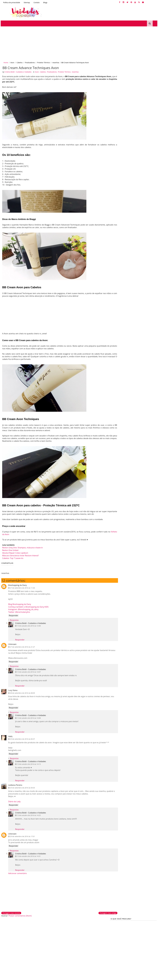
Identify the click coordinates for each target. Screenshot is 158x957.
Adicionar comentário (17, 875)
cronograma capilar (126, 112)
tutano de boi (143, 141)
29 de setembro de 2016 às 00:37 (21, 738)
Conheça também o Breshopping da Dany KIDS (28, 606)
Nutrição (149, 116)
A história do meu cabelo (120, 145)
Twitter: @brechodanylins (19, 611)
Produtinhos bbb (48, 936)
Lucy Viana (12, 689)
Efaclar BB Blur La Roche (89, 932)
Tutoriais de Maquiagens (120, 137)
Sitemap (26, 2)
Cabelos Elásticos (128, 129)
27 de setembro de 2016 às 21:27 (21, 646)
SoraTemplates (11, 954)
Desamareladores (9, 932)
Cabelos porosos (139, 125)
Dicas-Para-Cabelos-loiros (121, 116)
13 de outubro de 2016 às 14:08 (28, 717)
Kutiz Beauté (116, 121)
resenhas (55, 61)
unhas (113, 112)
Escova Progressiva (140, 137)
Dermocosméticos (48, 928)
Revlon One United (10, 549)
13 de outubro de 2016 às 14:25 (28, 817)
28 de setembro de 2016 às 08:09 (21, 692)
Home (5, 61)
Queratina (115, 129)
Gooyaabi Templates (29, 954)
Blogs (45, 2)
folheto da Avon (11, 533)
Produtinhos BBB (130, 121)
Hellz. (10, 735)
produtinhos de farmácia (120, 125)
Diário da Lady (14, 803)
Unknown (12, 643)
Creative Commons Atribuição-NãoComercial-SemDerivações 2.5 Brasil (136, 934)
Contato (36, 2)
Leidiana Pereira (15, 787)
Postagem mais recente (11, 915)
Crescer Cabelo (117, 133)
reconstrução (138, 116)
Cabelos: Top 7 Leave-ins (12, 557)
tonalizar (114, 141)
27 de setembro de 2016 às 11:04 (21, 587)
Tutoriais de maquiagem (89, 928)
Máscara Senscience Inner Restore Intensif (20, 554)
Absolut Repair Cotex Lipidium (15, 552)
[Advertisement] (69, 42)
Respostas (13, 619)
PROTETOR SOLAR (132, 133)
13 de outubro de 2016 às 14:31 (28, 858)
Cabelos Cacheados (147, 121)
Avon (12, 61)
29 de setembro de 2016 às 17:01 (21, 838)
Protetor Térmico (43, 61)
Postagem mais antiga (97, 915)
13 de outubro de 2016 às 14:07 (28, 671)
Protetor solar (85, 936)
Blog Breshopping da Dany (19, 603)
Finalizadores (29, 61)
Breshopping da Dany (17, 584)
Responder (13, 615)
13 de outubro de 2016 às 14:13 (28, 766)
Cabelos (19, 61)
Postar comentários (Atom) (19, 917)
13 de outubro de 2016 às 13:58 (28, 625)
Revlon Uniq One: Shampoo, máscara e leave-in (22, 546)
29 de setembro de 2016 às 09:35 (21, 789)
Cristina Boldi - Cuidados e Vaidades (30, 622)
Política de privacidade (11, 2)
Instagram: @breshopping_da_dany (23, 608)
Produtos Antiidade (128, 141)
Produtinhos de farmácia (51, 932)
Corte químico (8, 936)
